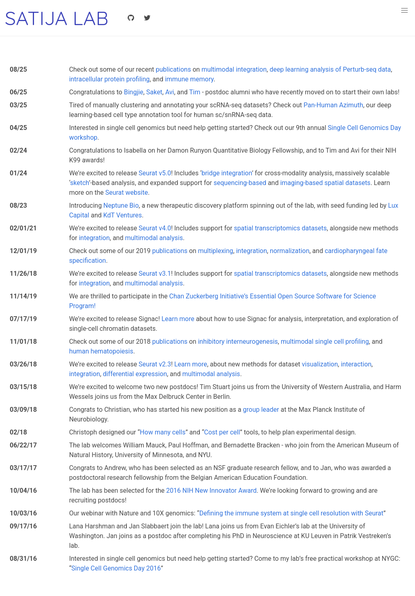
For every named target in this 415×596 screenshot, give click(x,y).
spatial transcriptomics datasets (280, 228)
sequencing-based (240, 183)
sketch (79, 183)
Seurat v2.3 (155, 364)
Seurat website (126, 192)
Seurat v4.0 (155, 228)
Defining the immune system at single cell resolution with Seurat (291, 513)
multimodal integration (234, 69)
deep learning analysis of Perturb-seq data (330, 69)
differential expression (135, 374)
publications (173, 69)
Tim (194, 92)
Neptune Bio (121, 205)
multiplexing (215, 251)
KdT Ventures (122, 215)
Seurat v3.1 (155, 273)
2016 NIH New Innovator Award (211, 490)
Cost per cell (222, 432)
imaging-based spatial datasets (325, 183)
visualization (320, 364)
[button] (404, 10)
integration (94, 238)
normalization (290, 251)
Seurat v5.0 (155, 173)
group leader (261, 409)
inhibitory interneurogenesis (238, 341)
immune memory (189, 79)
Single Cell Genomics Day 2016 (116, 568)
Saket (154, 92)
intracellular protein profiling (109, 79)
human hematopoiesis (101, 351)
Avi (169, 92)
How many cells (163, 432)
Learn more (177, 319)
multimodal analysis (154, 238)
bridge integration (226, 173)
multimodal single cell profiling (325, 341)
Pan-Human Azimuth (333, 105)
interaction (356, 364)
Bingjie (133, 92)
